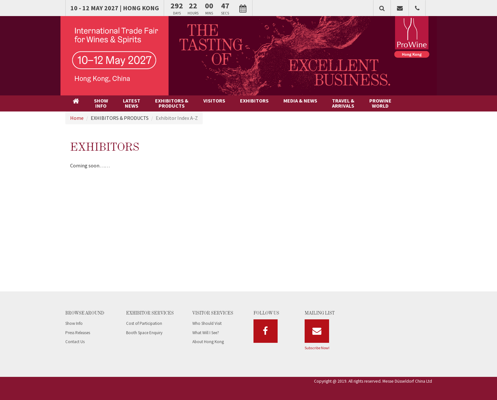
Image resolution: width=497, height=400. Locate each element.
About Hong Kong (208, 341)
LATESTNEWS (131, 103)
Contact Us (75, 341)
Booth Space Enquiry (144, 332)
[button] (382, 8)
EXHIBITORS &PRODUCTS (172, 103)
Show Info (74, 323)
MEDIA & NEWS (300, 100)
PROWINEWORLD (380, 103)
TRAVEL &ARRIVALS (343, 103)
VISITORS (214, 100)
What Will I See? (205, 332)
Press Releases (77, 332)
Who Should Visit (207, 323)
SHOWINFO (101, 103)
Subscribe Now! (317, 347)
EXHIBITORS (254, 100)
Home (77, 118)
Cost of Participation (144, 323)
